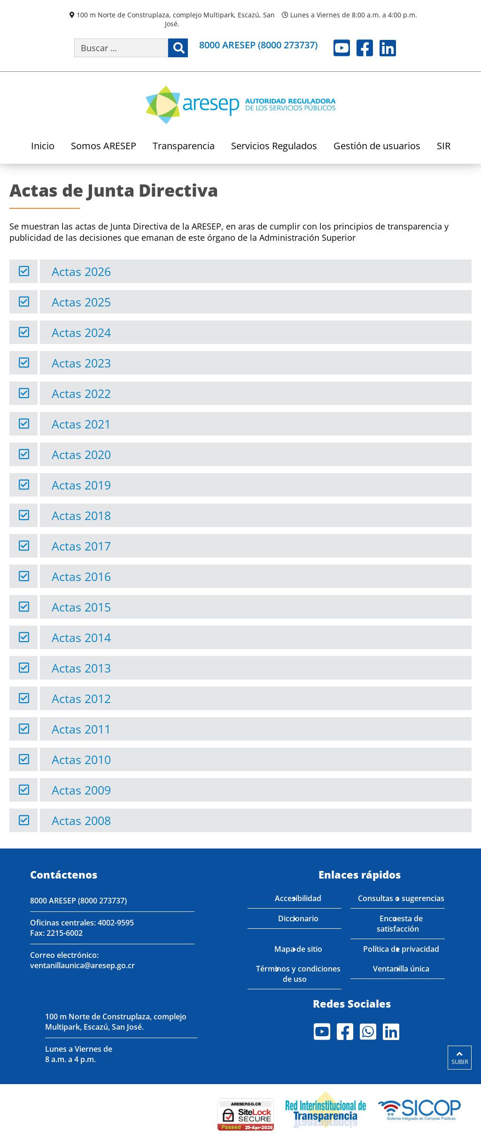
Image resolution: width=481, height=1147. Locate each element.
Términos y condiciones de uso (298, 973)
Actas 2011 (81, 729)
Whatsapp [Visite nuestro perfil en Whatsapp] (368, 1031)
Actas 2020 (81, 454)
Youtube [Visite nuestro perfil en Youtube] (342, 47)
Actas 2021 (81, 424)
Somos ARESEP (103, 146)
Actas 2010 (81, 759)
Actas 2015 (81, 607)
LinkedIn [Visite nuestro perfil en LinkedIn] (388, 47)
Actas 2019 (81, 485)
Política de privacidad (401, 949)
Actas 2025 (81, 302)
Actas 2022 (81, 393)
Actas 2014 (81, 637)
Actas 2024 (81, 332)
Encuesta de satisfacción (400, 923)
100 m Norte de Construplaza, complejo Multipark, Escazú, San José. (176, 19)
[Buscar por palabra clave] (121, 47)
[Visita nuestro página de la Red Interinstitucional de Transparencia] (326, 1108)
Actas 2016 (81, 576)
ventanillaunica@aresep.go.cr (82, 965)
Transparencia (184, 146)
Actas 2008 (81, 820)
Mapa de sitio (298, 949)
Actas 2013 (81, 668)
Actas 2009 (81, 790)
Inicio (42, 146)
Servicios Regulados (274, 146)
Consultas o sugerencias (401, 898)
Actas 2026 (81, 271)
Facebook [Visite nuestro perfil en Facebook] (365, 47)
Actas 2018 (81, 515)
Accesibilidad (298, 898)
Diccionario (298, 918)
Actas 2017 (81, 546)
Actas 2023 (81, 363)
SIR (443, 146)
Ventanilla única (401, 968)
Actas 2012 (81, 698)
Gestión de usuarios (377, 146)
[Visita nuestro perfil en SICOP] (419, 1108)
